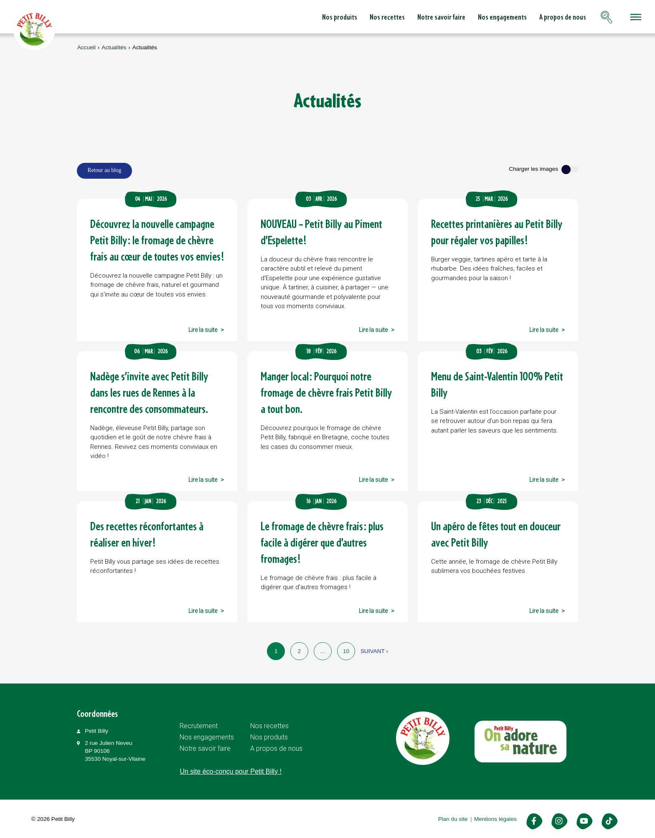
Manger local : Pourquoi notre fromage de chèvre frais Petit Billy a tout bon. (326, 392)
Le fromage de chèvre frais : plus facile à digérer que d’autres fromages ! (322, 542)
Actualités (114, 47)
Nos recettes (327, 16)
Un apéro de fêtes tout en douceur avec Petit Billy (496, 534)
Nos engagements (443, 16)
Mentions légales (495, 819)
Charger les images (533, 169)
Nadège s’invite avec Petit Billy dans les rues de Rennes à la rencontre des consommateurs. (149, 392)
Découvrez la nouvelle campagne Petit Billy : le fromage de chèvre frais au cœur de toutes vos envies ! (157, 240)
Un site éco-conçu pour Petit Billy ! (231, 771)
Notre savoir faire (382, 16)
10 (346, 651)
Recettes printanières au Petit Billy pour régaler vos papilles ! (496, 232)
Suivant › (374, 651)
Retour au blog (105, 170)
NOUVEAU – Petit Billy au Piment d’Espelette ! (321, 232)
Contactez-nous (565, 17)
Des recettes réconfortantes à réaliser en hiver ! (146, 534)
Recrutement (199, 726)
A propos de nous (503, 16)
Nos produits (280, 16)
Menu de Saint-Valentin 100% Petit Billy (497, 384)
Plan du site (453, 819)
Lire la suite (202, 330)
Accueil (86, 47)
